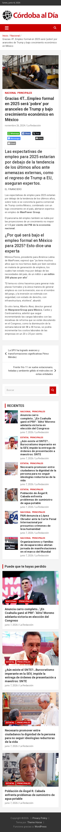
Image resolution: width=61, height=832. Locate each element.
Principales (24, 93)
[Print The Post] (39, 138)
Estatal (24, 437)
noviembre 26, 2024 (15, 125)
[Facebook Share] (26, 133)
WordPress (41, 826)
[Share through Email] (11, 143)
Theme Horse (34, 822)
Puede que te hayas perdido (25, 566)
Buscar (53, 390)
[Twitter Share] (36, 133)
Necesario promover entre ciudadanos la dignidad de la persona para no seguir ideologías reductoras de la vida (38, 473)
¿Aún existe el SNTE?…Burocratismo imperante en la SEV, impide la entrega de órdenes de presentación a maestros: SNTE (38, 447)
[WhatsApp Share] (13, 133)
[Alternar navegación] (6, 28)
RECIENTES (15, 406)
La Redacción (34, 125)
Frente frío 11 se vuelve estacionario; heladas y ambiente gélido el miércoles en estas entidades (30, 371)
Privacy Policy (40, 818)
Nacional (10, 93)
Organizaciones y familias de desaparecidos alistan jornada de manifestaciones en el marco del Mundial (38, 546)
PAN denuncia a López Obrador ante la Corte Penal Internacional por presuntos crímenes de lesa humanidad (38, 522)
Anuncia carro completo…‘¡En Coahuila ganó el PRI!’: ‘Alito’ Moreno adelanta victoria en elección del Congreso (37, 421)
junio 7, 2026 (26, 432)
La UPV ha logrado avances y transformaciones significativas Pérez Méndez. (28, 354)
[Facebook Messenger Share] (13, 138)
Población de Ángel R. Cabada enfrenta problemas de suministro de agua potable (36, 498)
